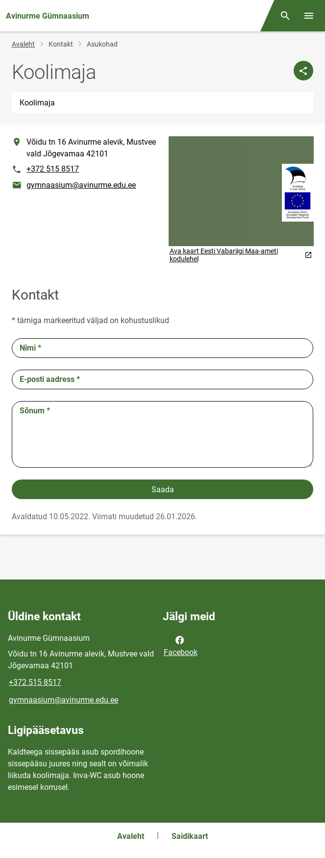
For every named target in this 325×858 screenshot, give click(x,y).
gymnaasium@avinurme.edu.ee (81, 185)
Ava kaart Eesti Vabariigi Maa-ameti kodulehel (241, 255)
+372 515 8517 (52, 169)
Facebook (181, 645)
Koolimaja (37, 102)
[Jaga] (303, 70)
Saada (162, 489)
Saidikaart (190, 836)
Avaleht (23, 44)
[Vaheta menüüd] (309, 16)
